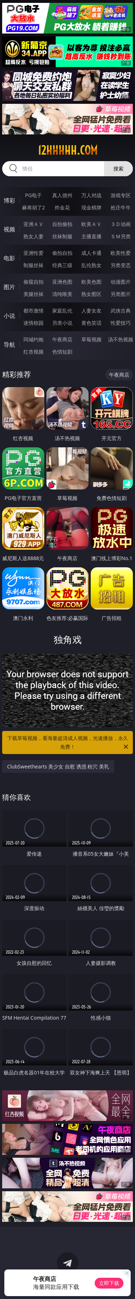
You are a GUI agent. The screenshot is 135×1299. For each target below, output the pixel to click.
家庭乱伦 (62, 310)
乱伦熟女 (91, 265)
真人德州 (62, 195)
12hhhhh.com (68, 150)
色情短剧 (62, 351)
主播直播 (91, 236)
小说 (9, 316)
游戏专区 (121, 195)
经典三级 (62, 265)
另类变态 (121, 265)
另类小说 (62, 322)
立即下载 (109, 1283)
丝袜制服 (62, 236)
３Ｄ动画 (121, 224)
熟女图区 (91, 294)
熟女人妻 (33, 236)
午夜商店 (62, 339)
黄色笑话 (91, 322)
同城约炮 (33, 339)
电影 (9, 258)
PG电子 (33, 195)
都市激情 (33, 310)
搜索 (118, 168)
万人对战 (91, 195)
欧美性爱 (121, 252)
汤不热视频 (120, 339)
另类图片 (121, 294)
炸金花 (62, 207)
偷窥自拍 (33, 281)
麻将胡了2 (33, 207)
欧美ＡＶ (91, 224)
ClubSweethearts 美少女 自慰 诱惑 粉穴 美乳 (58, 766)
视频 (9, 229)
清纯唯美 (62, 294)
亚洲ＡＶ (33, 224)
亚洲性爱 (33, 252)
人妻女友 (91, 310)
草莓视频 (91, 339)
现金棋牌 (91, 207)
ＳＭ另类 (121, 236)
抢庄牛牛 (121, 207)
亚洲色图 (62, 281)
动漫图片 (121, 281)
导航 (9, 345)
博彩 (9, 200)
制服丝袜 (33, 265)
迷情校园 (33, 322)
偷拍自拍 (62, 252)
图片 (9, 287)
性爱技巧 (121, 322)
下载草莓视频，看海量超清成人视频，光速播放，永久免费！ (68, 743)
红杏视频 (33, 351)
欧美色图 (91, 281)
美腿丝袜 (33, 294)
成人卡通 (91, 252)
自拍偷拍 (62, 224)
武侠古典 (121, 310)
